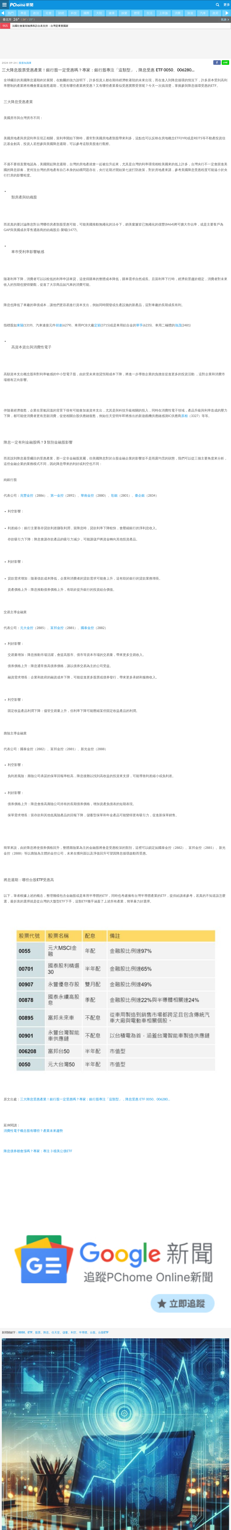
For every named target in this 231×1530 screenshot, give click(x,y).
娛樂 (124, 13)
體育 (137, 13)
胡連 (59, 325)
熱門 (11, 13)
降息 (46, 1332)
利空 (73, 1332)
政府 (215, 13)
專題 (23, 13)
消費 (178, 13)
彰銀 (114, 495)
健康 (112, 13)
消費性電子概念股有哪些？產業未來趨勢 (33, 1131)
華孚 (139, 325)
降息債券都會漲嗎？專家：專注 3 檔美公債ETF (38, 1151)
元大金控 (26, 628)
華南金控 (87, 495)
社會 (49, 13)
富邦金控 (57, 628)
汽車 (203, 13)
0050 (21, 1332)
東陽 (20, 325)
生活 (149, 13)
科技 (74, 13)
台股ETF (103, 1332)
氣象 (225, 19)
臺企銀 (140, 495)
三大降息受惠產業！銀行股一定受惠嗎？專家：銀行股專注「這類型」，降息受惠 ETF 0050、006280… (95, 1099)
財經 (61, 13)
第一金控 (57, 495)
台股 (92, 1332)
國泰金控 (87, 628)
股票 (38, 1332)
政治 (36, 13)
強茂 (178, 325)
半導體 (83, 1332)
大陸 (99, 13)
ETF (30, 1332)
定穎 (97, 325)
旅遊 (190, 13)
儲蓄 (65, 1332)
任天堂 (56, 1332)
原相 (184, 416)
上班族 (163, 13)
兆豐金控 (26, 495)
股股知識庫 (25, 63)
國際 (86, 13)
